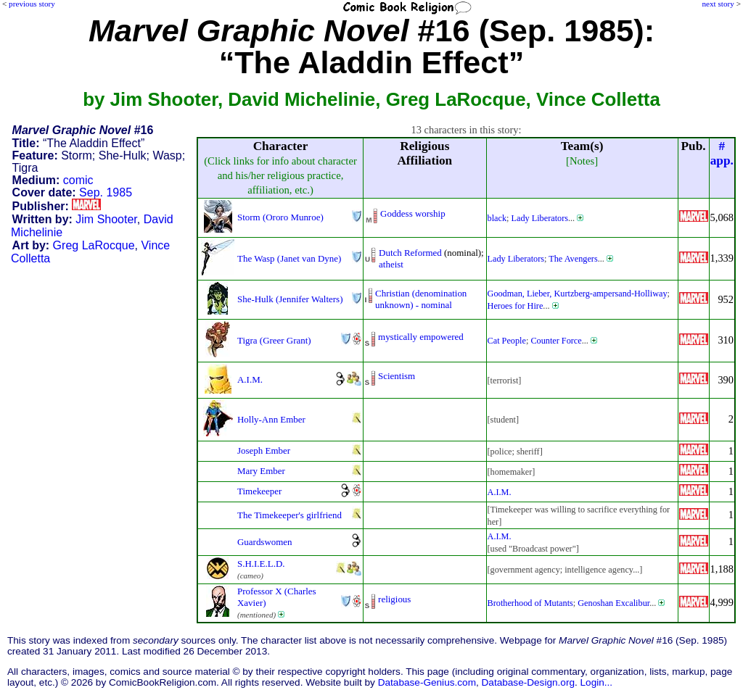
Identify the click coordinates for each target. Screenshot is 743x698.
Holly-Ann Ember (271, 419)
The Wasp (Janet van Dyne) (289, 258)
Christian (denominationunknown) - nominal (421, 299)
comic (78, 180)
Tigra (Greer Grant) (274, 340)
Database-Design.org (528, 682)
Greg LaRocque (94, 245)
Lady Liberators (540, 218)
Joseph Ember (263, 450)
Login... (596, 682)
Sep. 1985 (105, 192)
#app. (722, 153)
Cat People (507, 341)
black (497, 218)
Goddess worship (413, 213)
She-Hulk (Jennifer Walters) (289, 299)
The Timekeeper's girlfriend (289, 515)
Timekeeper (259, 491)
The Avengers (573, 259)
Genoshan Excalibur (613, 603)
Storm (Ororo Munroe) (280, 217)
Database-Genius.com (427, 682)
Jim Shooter (105, 219)
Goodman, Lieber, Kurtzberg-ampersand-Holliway (578, 293)
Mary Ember (261, 470)
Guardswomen (264, 541)
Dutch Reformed (410, 252)
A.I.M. (250, 379)
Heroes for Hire (515, 306)
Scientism (396, 375)
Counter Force (555, 341)
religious (394, 599)
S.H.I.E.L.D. (260, 563)
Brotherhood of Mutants (530, 603)
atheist (391, 264)
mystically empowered (421, 336)
